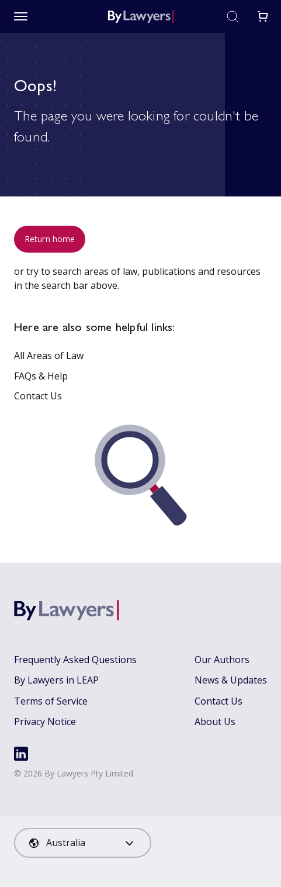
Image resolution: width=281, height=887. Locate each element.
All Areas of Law (49, 355)
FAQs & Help (41, 376)
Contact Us (38, 395)
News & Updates (231, 680)
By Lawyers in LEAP (56, 680)
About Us (215, 721)
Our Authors (222, 659)
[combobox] (82, 843)
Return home (50, 238)
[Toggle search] (233, 16)
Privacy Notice (45, 721)
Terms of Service (51, 701)
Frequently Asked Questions (75, 659)
